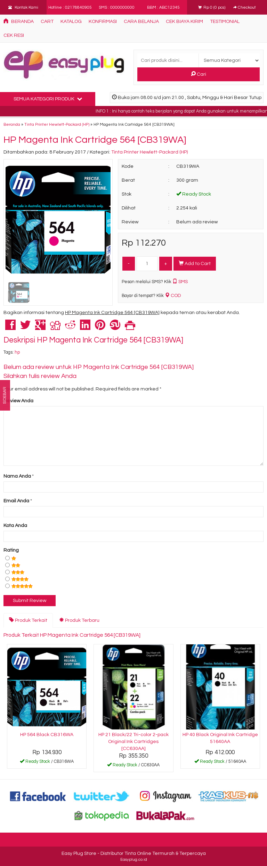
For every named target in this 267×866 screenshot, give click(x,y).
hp (17, 352)
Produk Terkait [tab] (28, 620)
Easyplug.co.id (133, 859)
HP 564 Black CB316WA (46, 734)
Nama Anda (17, 476)
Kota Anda (15, 525)
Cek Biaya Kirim (184, 21)
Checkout (244, 7)
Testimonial (225, 21)
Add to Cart (195, 263)
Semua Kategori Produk (48, 98)
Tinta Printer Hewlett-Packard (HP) (56, 124)
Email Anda (16, 500)
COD (173, 295)
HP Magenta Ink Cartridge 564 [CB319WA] (94, 140)
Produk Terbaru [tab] (79, 620)
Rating (11, 550)
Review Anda (18, 400)
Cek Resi (13, 35)
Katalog (71, 21)
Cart (47, 21)
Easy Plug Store (79, 853)
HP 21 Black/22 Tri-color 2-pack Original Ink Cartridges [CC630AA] (133, 741)
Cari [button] (198, 74)
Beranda (18, 21)
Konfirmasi (103, 21)
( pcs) (212, 7)
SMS (180, 281)
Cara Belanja (141, 21)
